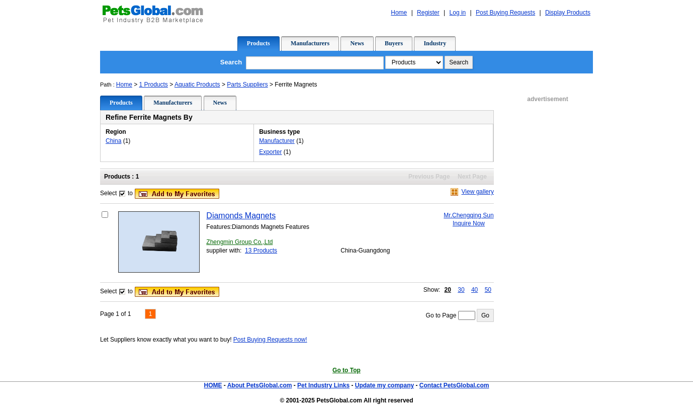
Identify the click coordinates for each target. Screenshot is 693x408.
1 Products (153, 84)
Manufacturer (277, 140)
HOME (213, 385)
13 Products (261, 250)
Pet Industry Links (323, 385)
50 (488, 289)
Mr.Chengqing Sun (468, 215)
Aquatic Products (197, 84)
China (113, 140)
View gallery (478, 191)
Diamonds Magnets (241, 215)
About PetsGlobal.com (259, 385)
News (357, 43)
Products (258, 43)
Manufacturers (310, 43)
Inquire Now (469, 223)
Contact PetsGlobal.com (454, 385)
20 (448, 289)
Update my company (384, 385)
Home (124, 84)
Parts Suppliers (247, 84)
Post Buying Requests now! (270, 339)
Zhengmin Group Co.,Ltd (239, 242)
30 (461, 289)
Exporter (270, 151)
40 (474, 289)
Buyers (394, 43)
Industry (434, 43)
